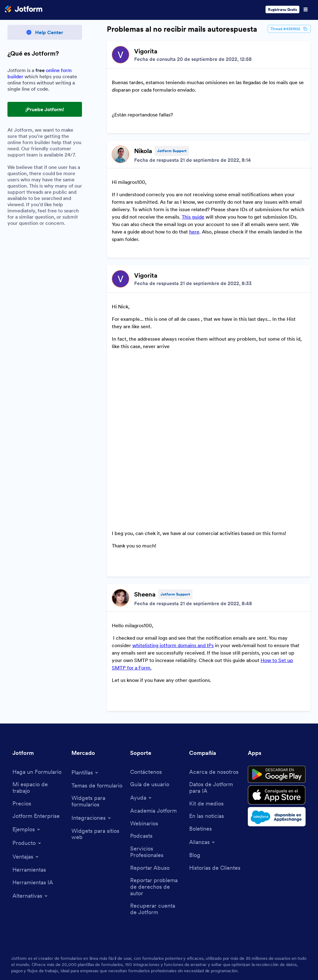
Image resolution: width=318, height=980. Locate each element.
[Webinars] (144, 744)
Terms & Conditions (36, 954)
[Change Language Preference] (280, 924)
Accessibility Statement (166, 954)
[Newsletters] (200, 749)
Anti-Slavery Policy (225, 954)
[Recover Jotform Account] (156, 829)
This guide (193, 197)
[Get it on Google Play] (277, 695)
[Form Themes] (96, 706)
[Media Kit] (206, 724)
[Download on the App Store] (277, 715)
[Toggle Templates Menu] (85, 693)
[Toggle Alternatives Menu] (30, 816)
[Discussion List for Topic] (209, 336)
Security (119, 954)
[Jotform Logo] (23, 9)
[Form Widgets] (97, 721)
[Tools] (29, 790)
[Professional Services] (156, 772)
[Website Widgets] (97, 754)
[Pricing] (21, 724)
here (194, 212)
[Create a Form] (36, 692)
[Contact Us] (146, 692)
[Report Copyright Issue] (156, 807)
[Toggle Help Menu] (141, 718)
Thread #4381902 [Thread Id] (289, 28)
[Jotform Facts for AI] (215, 708)
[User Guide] (149, 705)
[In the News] (206, 736)
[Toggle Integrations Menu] (91, 738)
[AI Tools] (32, 803)
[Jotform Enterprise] (36, 736)
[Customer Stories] (214, 788)
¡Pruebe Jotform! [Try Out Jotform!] (44, 109)
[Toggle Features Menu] (25, 777)
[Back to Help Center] (44, 32)
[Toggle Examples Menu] (26, 750)
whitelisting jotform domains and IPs (173, 581)
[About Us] (213, 692)
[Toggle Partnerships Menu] (202, 762)
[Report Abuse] (150, 788)
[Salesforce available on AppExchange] (277, 737)
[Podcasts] (141, 756)
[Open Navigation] (306, 10)
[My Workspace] (38, 708)
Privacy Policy (84, 954)
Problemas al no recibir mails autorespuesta (182, 29)
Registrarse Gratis (282, 9)
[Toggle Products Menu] (27, 763)
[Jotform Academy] (153, 731)
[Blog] (194, 775)
